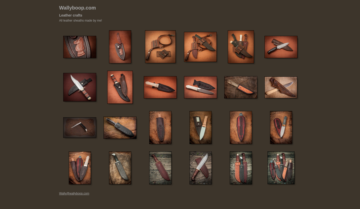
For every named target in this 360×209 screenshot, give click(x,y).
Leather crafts (70, 15)
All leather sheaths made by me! (80, 20)
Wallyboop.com (77, 8)
